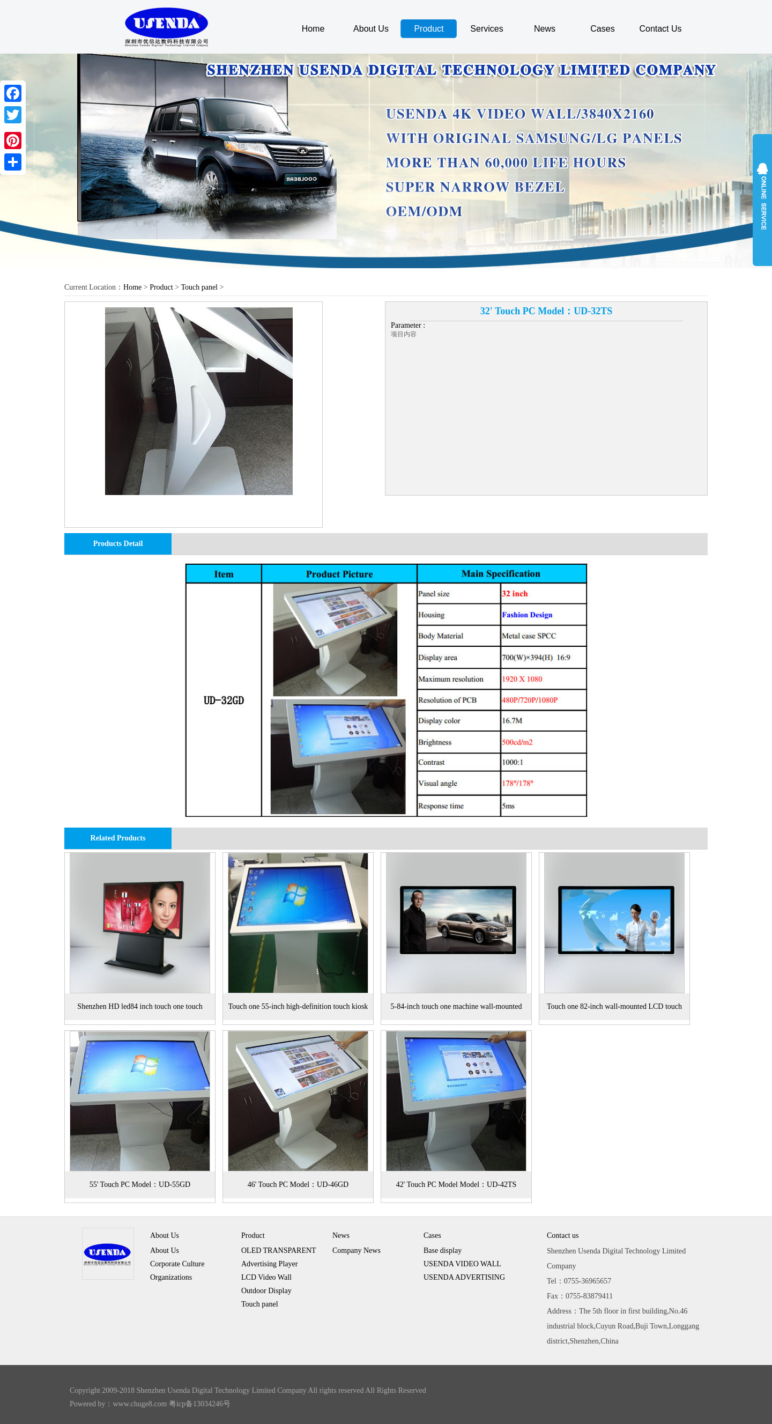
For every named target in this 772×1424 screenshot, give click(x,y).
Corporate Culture (177, 1264)
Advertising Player (269, 1264)
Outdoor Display (266, 1291)
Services (486, 28)
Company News (356, 1250)
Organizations (171, 1277)
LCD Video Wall (266, 1277)
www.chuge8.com (140, 1404)
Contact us (563, 1235)
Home (313, 28)
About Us (371, 28)
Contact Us (660, 28)
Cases (602, 28)
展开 (762, 199)
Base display (443, 1250)
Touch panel (199, 287)
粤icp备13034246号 (200, 1404)
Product (428, 28)
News (544, 28)
